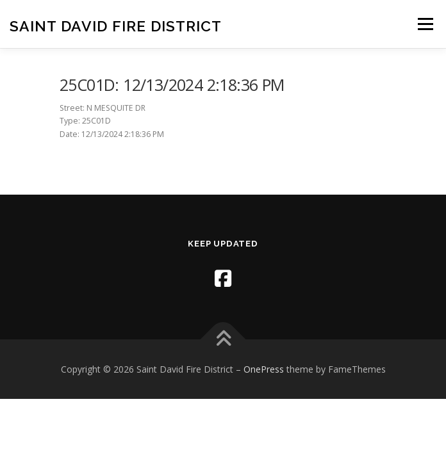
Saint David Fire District (116, 25)
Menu (424, 24)
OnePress (264, 369)
